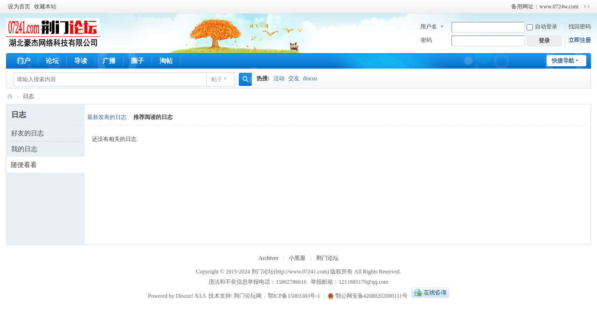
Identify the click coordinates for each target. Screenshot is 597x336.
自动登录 (542, 26)
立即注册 (580, 40)
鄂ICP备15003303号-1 (294, 296)
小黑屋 (297, 258)
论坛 (52, 60)
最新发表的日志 (106, 117)
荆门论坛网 (248, 296)
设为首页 (19, 6)
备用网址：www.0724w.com (544, 6)
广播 (109, 60)
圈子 (137, 60)
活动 (279, 78)
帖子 (216, 79)
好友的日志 (27, 133)
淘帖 (166, 60)
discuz (310, 78)
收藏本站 (45, 6)
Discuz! (184, 296)
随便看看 (24, 164)
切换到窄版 (587, 6)
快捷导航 (563, 60)
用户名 (428, 26)
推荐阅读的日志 (153, 117)
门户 (23, 60)
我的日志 (24, 149)
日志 (28, 96)
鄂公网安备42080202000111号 (367, 296)
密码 (426, 40)
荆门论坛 (10, 96)
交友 (293, 78)
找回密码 (580, 26)
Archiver (268, 258)
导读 (80, 60)
